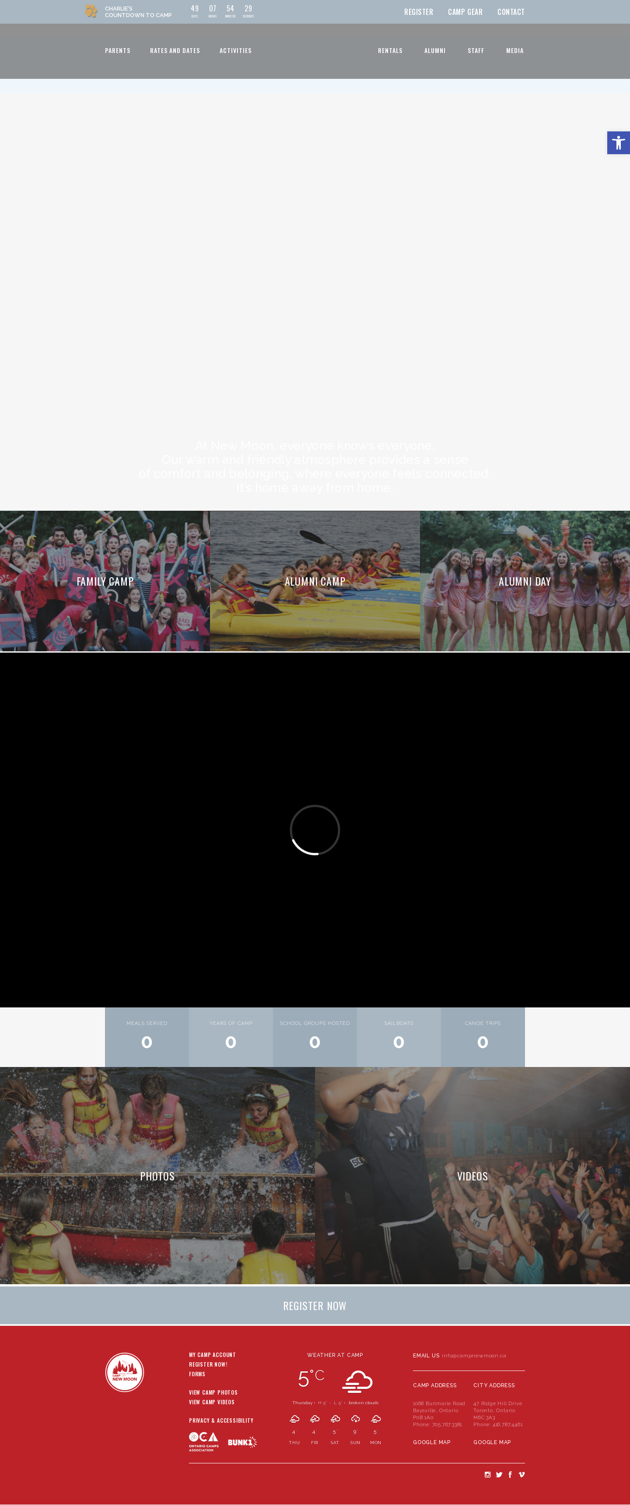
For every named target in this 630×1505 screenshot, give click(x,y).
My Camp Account (212, 1355)
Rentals (390, 50)
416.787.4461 (508, 1424)
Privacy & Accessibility (221, 1421)
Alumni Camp (315, 581)
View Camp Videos (212, 1402)
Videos (472, 1176)
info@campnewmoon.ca (474, 1356)
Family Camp (105, 581)
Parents (117, 50)
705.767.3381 (447, 1424)
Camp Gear (465, 11)
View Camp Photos (213, 1393)
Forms (197, 1374)
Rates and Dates (175, 50)
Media (515, 50)
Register (419, 11)
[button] (618, 142)
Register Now (315, 1305)
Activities (236, 50)
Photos (157, 1176)
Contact (511, 11)
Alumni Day (525, 581)
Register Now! (208, 1365)
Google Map (432, 1442)
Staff (476, 50)
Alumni (435, 50)
